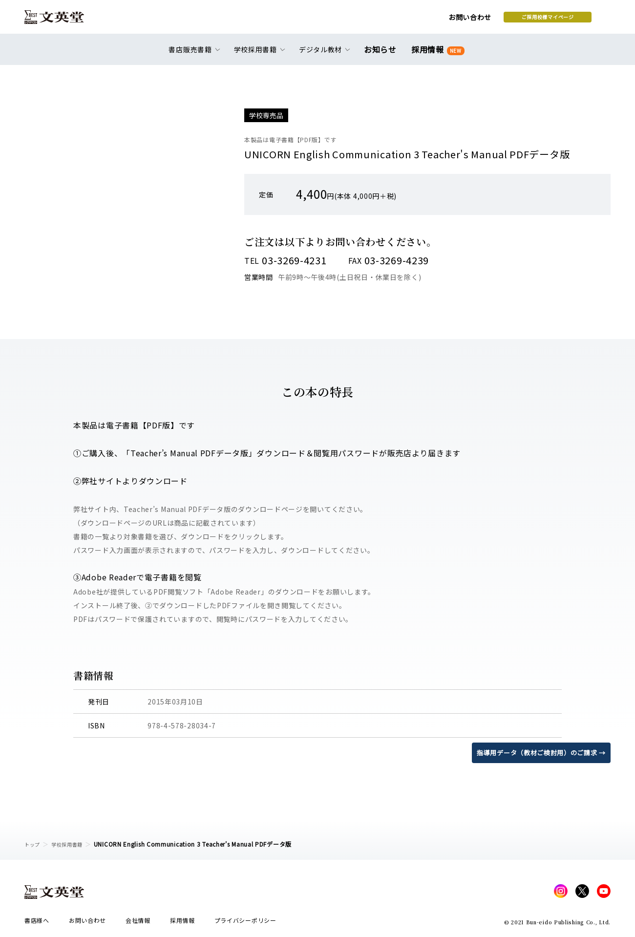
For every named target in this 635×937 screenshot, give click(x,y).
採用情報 (436, 55)
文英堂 (62, 20)
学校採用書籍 (72, 844)
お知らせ (382, 55)
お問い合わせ (391, 20)
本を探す (567, 20)
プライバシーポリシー (245, 923)
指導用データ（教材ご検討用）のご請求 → (536, 752)
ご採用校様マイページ (469, 20)
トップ (33, 844)
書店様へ (36, 923)
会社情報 (138, 923)
